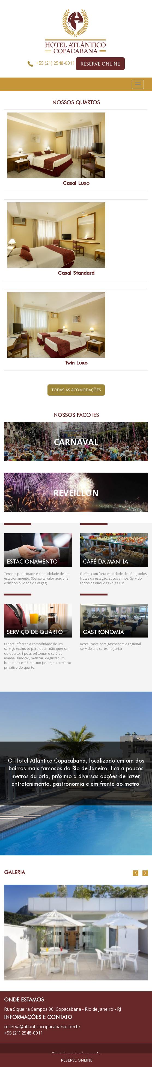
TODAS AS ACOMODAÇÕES (76, 389)
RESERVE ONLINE (100, 63)
